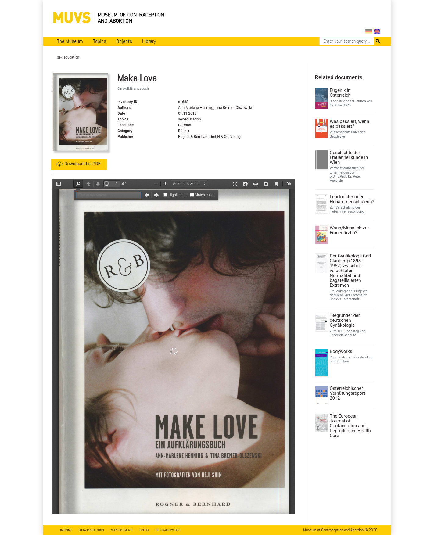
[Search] (346, 41)
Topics (99, 41)
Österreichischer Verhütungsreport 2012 (347, 393)
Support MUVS (121, 530)
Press (144, 530)
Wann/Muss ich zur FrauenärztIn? (349, 230)
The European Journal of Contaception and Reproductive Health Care (350, 426)
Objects (124, 41)
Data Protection (91, 530)
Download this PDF (78, 164)
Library (149, 41)
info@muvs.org (168, 530)
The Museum (70, 41)
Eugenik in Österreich (340, 93)
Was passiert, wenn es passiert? (349, 124)
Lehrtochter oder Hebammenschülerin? (351, 199)
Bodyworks (341, 351)
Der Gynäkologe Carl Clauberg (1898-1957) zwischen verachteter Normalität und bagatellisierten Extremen (350, 270)
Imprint (66, 530)
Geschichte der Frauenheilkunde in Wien (349, 157)
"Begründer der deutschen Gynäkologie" (345, 320)
